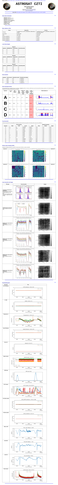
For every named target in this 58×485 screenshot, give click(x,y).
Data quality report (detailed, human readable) (24, 12)
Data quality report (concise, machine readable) (38, 12)
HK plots (44, 0)
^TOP (55, 15)
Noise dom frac (26, 0)
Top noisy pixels (31, 0)
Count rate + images (39, 0)
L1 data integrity (17, 0)
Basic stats (12, 0)
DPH (35, 0)
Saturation (21, 0)
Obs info (9, 0)
